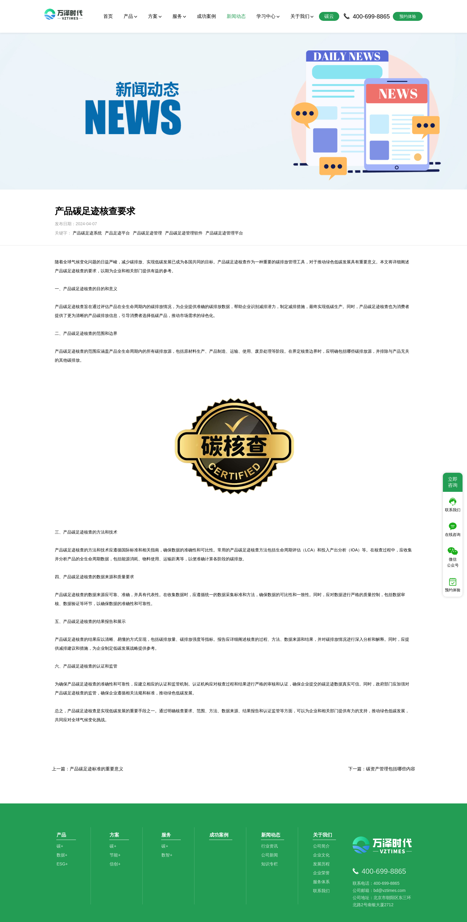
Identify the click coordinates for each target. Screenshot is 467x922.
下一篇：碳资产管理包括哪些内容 (381, 727)
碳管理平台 (88, 892)
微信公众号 (453, 557)
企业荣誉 (323, 836)
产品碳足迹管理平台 (224, 191)
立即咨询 (452, 482)
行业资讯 (271, 809)
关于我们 (302, 16)
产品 (130, 16)
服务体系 (323, 845)
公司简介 (323, 809)
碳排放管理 (117, 892)
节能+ (116, 818)
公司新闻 (271, 818)
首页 (108, 16)
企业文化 (323, 818)
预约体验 (452, 585)
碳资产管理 (197, 892)
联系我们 (323, 854)
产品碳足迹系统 (87, 191)
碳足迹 (172, 892)
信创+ (116, 827)
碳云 (329, 16)
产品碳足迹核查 (81, 669)
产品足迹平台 (117, 191)
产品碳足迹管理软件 (184, 191)
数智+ (168, 818)
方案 (155, 16)
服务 (179, 16)
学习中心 (268, 16)
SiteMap (338, 913)
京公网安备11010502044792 (257, 913)
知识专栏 (271, 827)
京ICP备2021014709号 (308, 913)
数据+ (62, 818)
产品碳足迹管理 (147, 191)
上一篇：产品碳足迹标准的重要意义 (87, 727)
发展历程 (323, 827)
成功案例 (206, 16)
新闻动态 (236, 16)
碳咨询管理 (147, 892)
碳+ (60, 809)
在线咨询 (452, 530)
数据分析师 (226, 892)
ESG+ (62, 827)
